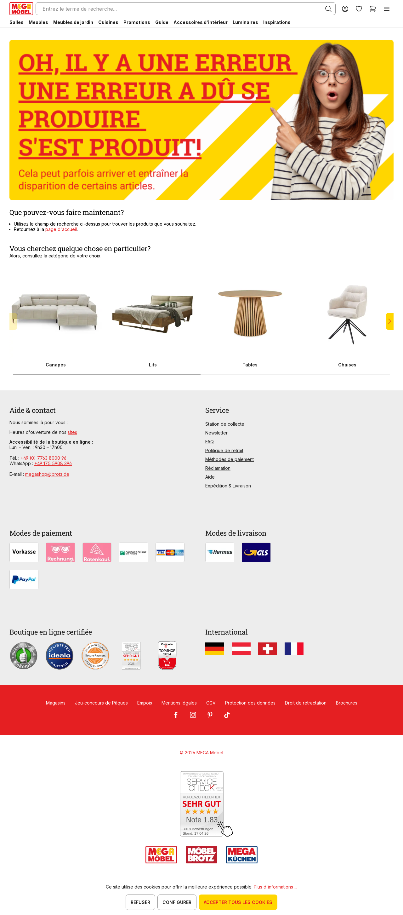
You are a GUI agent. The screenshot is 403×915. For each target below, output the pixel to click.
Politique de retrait (224, 450)
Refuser (140, 902)
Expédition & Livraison (228, 485)
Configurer (176, 902)
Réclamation (217, 468)
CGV (211, 702)
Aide (210, 477)
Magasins (55, 702)
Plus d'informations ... (275, 886)
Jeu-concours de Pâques (101, 702)
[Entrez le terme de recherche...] (186, 8)
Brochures (346, 702)
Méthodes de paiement (229, 459)
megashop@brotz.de (47, 474)
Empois (144, 702)
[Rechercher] (328, 9)
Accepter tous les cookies (238, 902)
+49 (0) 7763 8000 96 (43, 458)
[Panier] (373, 8)
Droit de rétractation (305, 702)
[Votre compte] (345, 8)
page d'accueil (61, 229)
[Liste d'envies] (359, 8)
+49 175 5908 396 (53, 463)
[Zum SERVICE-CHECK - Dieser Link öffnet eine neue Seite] (201, 804)
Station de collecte (224, 424)
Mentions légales (179, 702)
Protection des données (250, 702)
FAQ (209, 441)
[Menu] (387, 8)
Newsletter (216, 432)
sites (72, 432)
